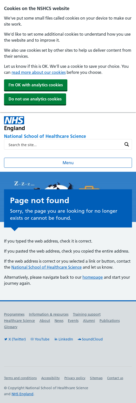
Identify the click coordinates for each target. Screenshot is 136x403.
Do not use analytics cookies (35, 98)
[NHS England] (42, 123)
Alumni (89, 320)
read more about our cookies (39, 72)
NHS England (22, 394)
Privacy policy (74, 378)
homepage (92, 277)
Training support (87, 314)
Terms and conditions (20, 378)
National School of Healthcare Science (46, 267)
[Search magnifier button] (126, 144)
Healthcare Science (19, 320)
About (44, 320)
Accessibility (50, 378)
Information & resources (48, 314)
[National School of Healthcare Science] (68, 136)
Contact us (115, 378)
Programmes (14, 314)
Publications (110, 320)
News (59, 320)
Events (73, 320)
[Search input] (65, 144)
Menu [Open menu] (68, 162)
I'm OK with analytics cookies (36, 84)
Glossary (10, 327)
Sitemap (96, 378)
